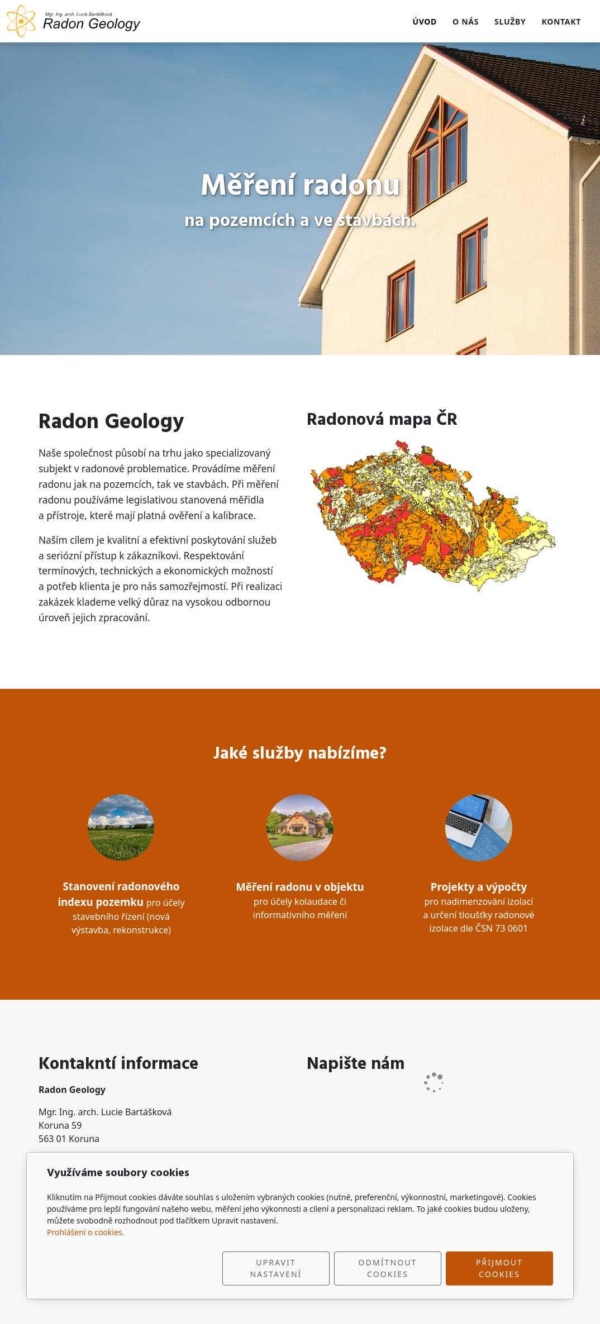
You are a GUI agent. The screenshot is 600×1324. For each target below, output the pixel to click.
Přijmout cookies (499, 1268)
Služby (510, 21)
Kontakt (561, 21)
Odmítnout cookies (388, 1268)
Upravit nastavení (276, 1268)
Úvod (424, 21)
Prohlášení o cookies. (85, 1232)
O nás (466, 21)
